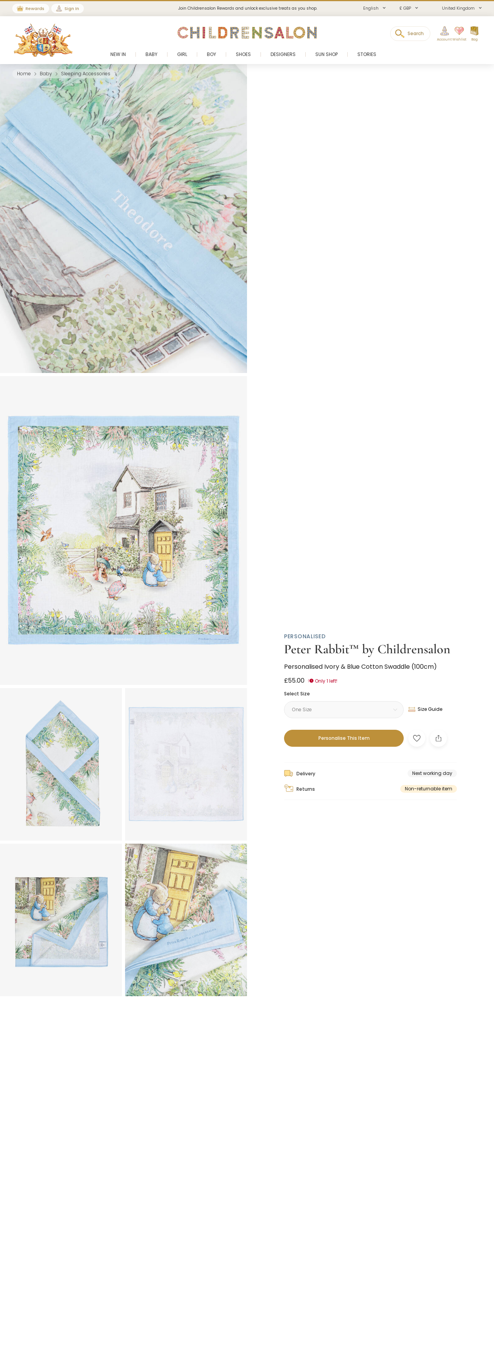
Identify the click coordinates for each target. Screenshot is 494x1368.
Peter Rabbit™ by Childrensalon (367, 649)
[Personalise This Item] (344, 738)
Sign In (71, 8)
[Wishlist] (456, 34)
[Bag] (474, 34)
